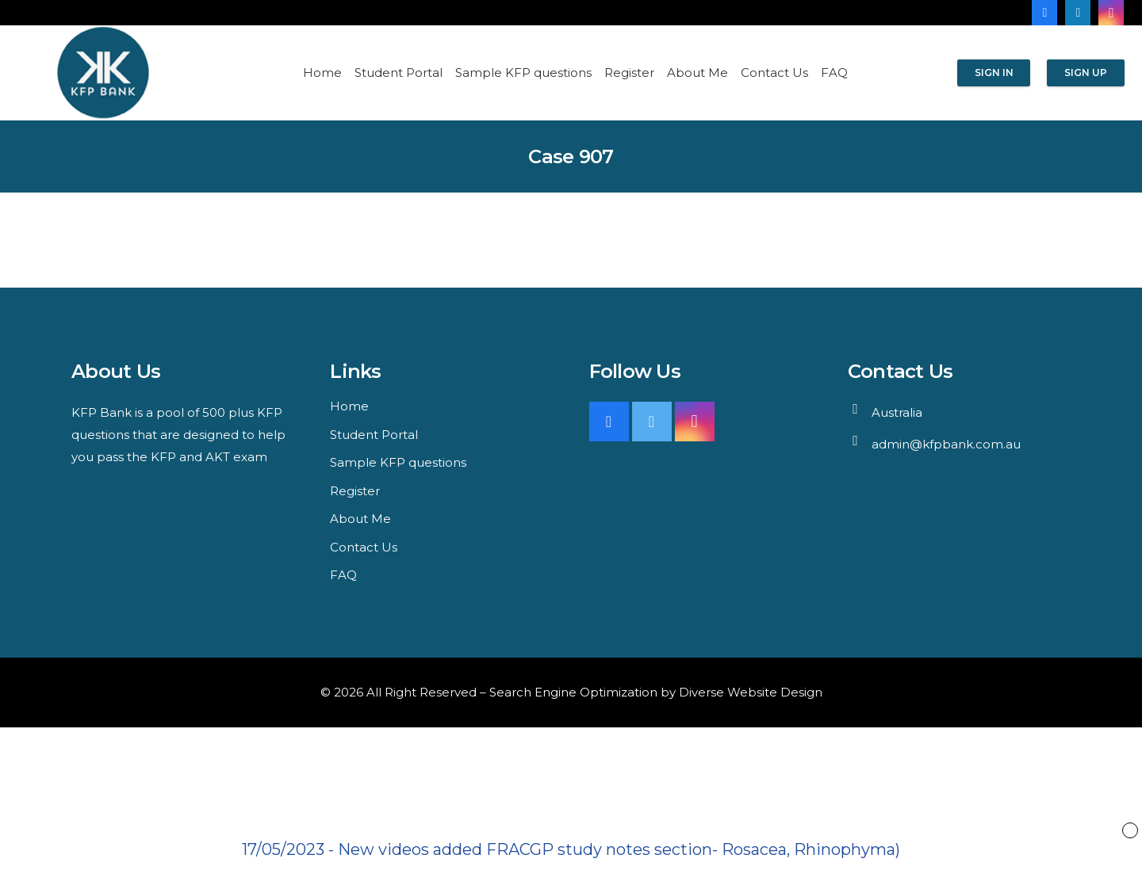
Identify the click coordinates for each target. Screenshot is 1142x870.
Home (349, 406)
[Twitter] (652, 421)
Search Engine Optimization (573, 692)
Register (355, 490)
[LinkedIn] (1077, 12)
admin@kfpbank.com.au (946, 444)
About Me (360, 518)
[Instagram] (1111, 12)
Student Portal (374, 434)
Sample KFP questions (398, 462)
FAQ (343, 574)
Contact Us (363, 547)
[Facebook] (1044, 12)
